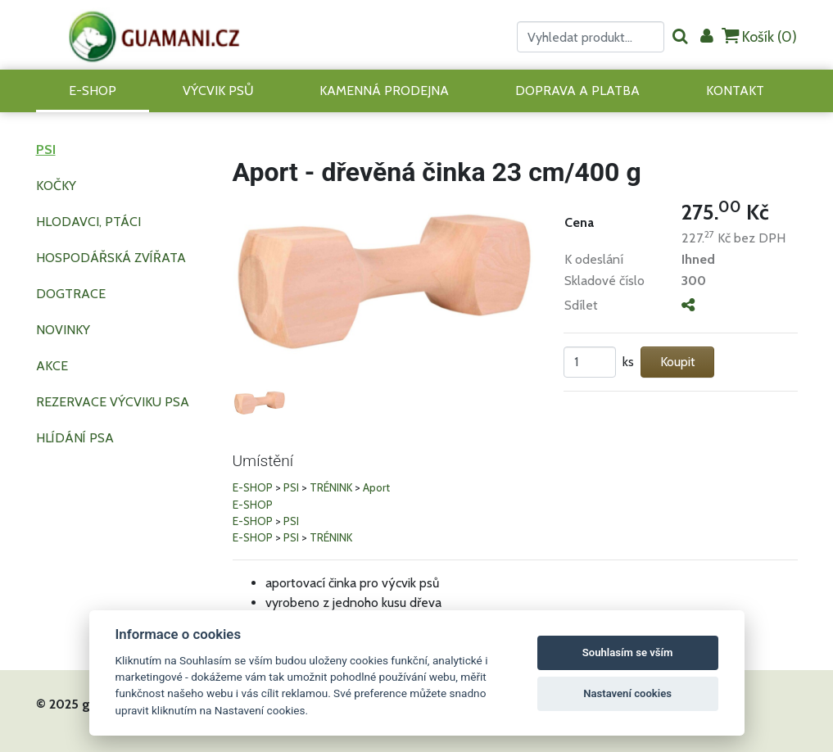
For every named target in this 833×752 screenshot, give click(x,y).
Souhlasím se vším (627, 652)
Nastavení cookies (627, 693)
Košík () (759, 36)
